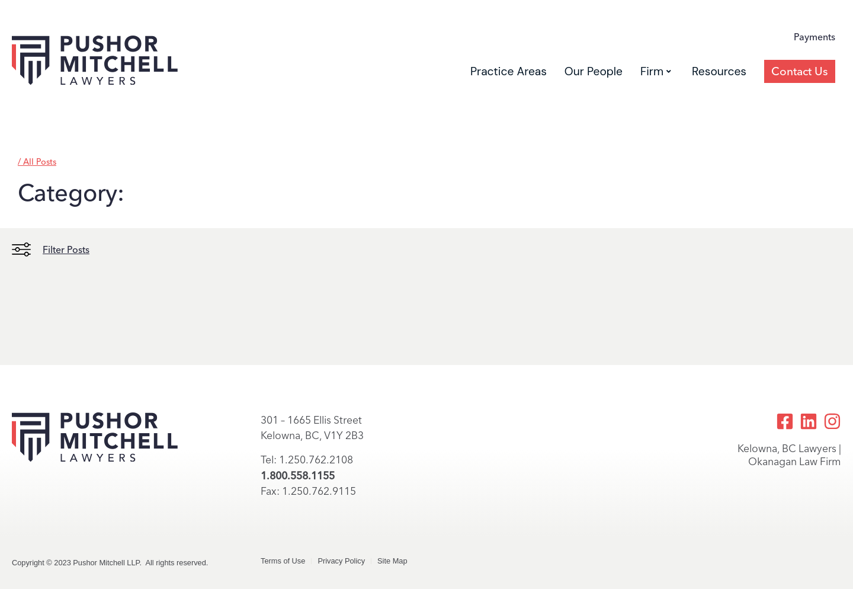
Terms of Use (283, 560)
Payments (814, 37)
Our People (594, 71)
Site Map (392, 560)
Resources (719, 71)
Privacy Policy (341, 560)
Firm (655, 71)
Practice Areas (508, 71)
